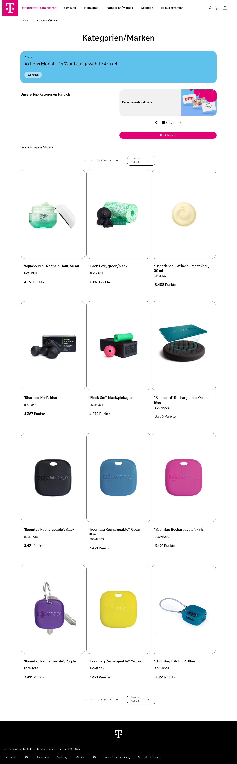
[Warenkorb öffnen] (217, 8)
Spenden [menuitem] (147, 8)
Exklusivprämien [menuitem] (172, 8)
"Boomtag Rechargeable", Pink (178, 530)
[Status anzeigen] (225, 8)
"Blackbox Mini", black (41, 398)
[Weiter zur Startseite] (118, 734)
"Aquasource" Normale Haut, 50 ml (51, 266)
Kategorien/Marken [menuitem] (119, 8)
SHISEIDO (160, 275)
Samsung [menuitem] (70, 8)
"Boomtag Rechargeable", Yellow (115, 661)
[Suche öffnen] (209, 8)
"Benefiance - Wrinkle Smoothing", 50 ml (181, 268)
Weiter (111, 161)
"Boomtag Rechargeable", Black (48, 530)
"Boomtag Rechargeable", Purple (49, 661)
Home (26, 20)
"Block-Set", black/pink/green (112, 398)
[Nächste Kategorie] (180, 122)
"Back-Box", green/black (108, 266)
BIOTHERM (30, 273)
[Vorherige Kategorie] (156, 122)
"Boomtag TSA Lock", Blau (174, 661)
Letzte (117, 161)
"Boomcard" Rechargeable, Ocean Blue (181, 400)
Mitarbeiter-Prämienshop (39, 8)
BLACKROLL (96, 273)
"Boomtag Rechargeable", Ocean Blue (115, 532)
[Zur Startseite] (10, 8)
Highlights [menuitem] (91, 8)
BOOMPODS (162, 407)
